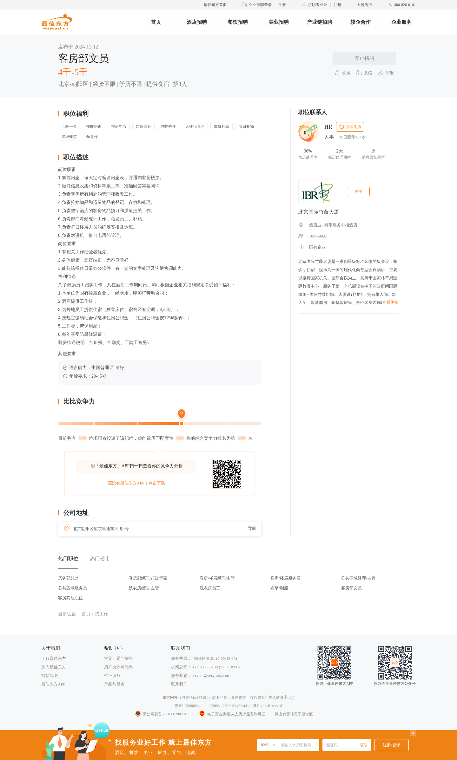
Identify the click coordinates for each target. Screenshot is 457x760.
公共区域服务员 (72, 588)
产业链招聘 (319, 22)
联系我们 (179, 684)
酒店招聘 (197, 22)
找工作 (101, 614)
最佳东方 (238, 697)
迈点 (291, 697)
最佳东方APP (53, 684)
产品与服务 (114, 684)
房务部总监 (68, 578)
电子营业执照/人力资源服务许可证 (231, 714)
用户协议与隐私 (118, 667)
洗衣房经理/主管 (144, 588)
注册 (282, 5)
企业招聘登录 (260, 5)
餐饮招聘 (238, 22)
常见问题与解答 (118, 658)
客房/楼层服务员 (285, 578)
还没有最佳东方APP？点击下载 (136, 483)
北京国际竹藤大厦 (318, 212)
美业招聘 (278, 22)
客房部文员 (351, 588)
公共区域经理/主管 (358, 578)
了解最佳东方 (53, 658)
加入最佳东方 (53, 667)
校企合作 (360, 22)
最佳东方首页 (215, 5)
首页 (156, 22)
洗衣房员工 (210, 588)
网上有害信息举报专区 (294, 714)
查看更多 (390, 302)
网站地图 (49, 675)
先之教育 (276, 697)
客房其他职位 (70, 597)
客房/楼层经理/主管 (217, 578)
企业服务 (401, 22)
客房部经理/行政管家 (148, 578)
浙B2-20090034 (187, 706)
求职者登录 (317, 5)
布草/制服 (279, 588)
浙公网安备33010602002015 (162, 714)
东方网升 (170, 697)
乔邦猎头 (257, 697)
